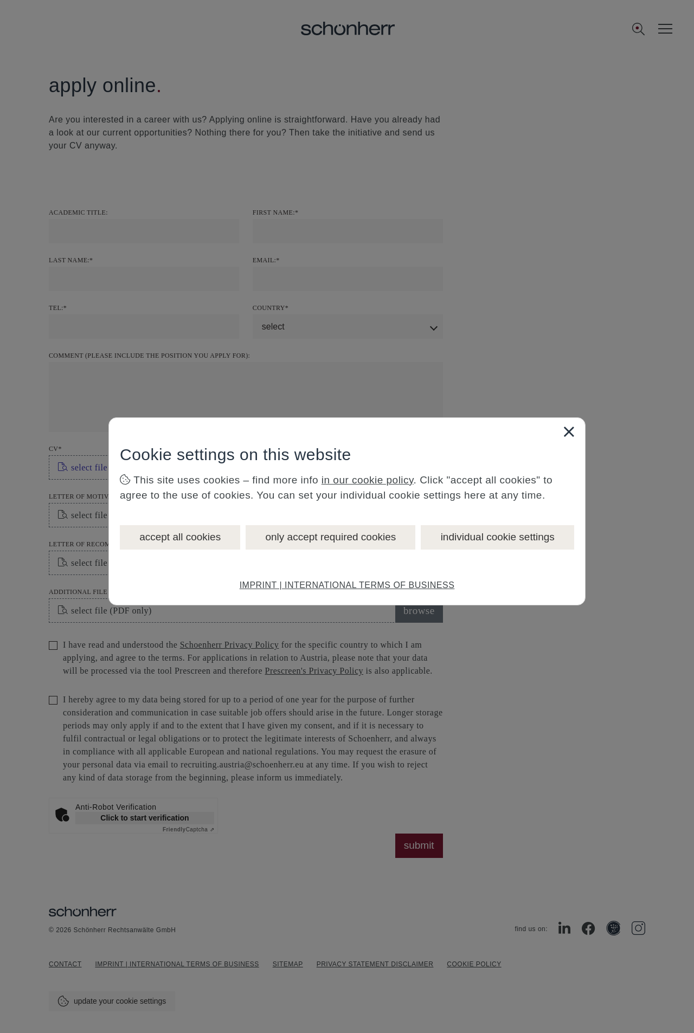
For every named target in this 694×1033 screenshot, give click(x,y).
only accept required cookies (330, 537)
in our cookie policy (368, 480)
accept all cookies (180, 537)
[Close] (569, 431)
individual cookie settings (498, 537)
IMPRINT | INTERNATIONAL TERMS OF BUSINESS (347, 585)
